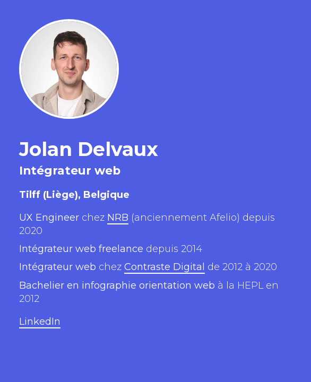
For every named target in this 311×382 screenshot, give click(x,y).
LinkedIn (40, 321)
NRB (117, 217)
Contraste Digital (164, 267)
